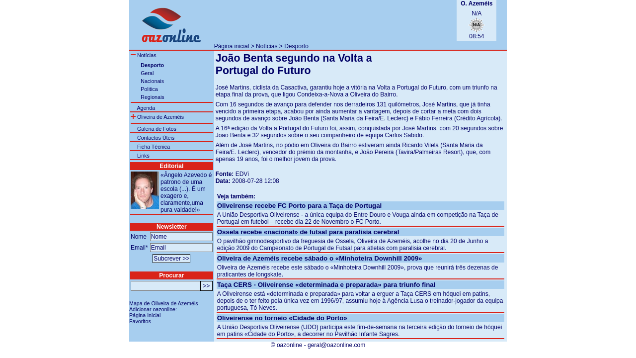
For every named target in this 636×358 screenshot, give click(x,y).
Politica (149, 89)
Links (143, 156)
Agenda (146, 108)
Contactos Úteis (155, 138)
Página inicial (231, 46)
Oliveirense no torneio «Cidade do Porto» (282, 318)
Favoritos (140, 321)
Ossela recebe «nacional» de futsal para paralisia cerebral (308, 232)
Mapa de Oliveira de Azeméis (163, 303)
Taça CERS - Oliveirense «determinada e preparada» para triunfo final (326, 284)
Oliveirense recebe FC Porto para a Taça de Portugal (299, 205)
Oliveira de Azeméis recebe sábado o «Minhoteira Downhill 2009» (319, 258)
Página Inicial (144, 315)
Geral (147, 73)
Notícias (266, 46)
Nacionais (152, 81)
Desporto (296, 46)
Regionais (152, 97)
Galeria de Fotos (156, 129)
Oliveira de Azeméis (157, 117)
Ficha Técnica (153, 147)
